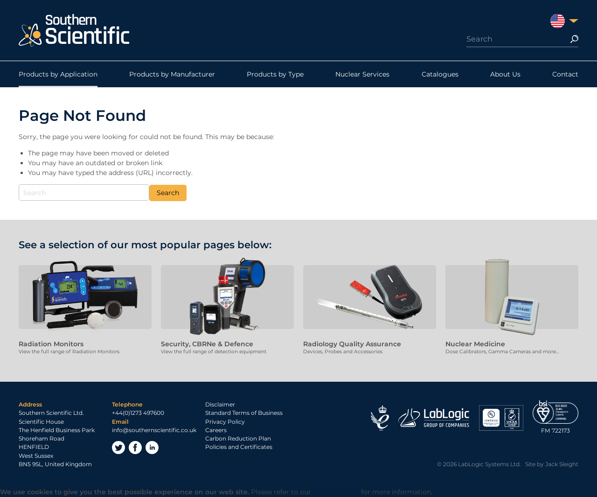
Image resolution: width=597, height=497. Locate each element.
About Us (505, 74)
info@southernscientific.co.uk (154, 430)
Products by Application (58, 74)
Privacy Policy (225, 421)
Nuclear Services (362, 74)
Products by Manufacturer (172, 74)
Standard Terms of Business (244, 412)
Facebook (135, 447)
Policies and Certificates (238, 446)
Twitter (118, 447)
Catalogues (440, 74)
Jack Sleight (561, 464)
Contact (565, 74)
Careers (216, 430)
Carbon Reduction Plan (238, 438)
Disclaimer (220, 404)
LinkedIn (152, 447)
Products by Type (275, 74)
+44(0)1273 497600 (138, 412)
